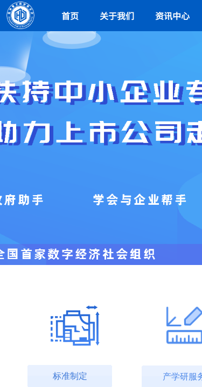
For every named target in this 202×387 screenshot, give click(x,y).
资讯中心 (172, 15)
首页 (70, 15)
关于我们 (117, 15)
